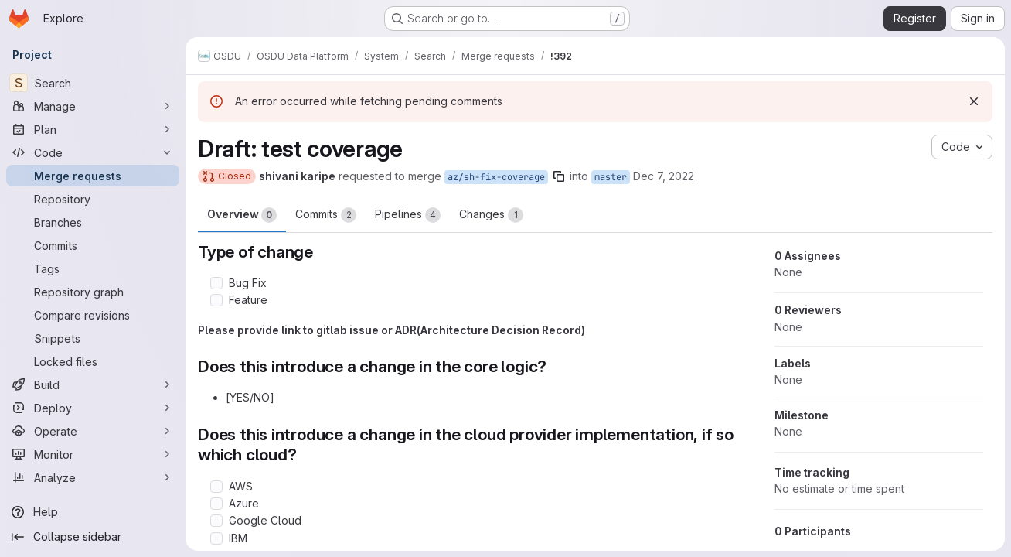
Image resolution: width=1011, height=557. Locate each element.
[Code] (92, 152)
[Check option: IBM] (216, 538)
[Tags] (92, 268)
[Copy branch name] (559, 176)
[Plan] (92, 129)
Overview (242, 215)
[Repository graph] (92, 291)
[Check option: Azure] (216, 503)
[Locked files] (92, 361)
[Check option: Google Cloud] (216, 520)
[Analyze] (92, 477)
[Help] (92, 512)
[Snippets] (92, 338)
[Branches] (92, 222)
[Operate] (92, 431)
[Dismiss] (974, 101)
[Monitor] (92, 454)
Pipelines (408, 215)
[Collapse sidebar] (92, 537)
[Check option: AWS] (216, 486)
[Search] (92, 83)
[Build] (92, 384)
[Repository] (92, 199)
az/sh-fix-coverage (496, 177)
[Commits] (92, 245)
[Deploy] (92, 408)
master (610, 177)
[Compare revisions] (92, 315)
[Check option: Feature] (216, 300)
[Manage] (92, 106)
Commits (325, 215)
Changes (491, 215)
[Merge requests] (92, 175)
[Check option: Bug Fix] (216, 283)
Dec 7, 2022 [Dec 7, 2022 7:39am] (663, 176)
